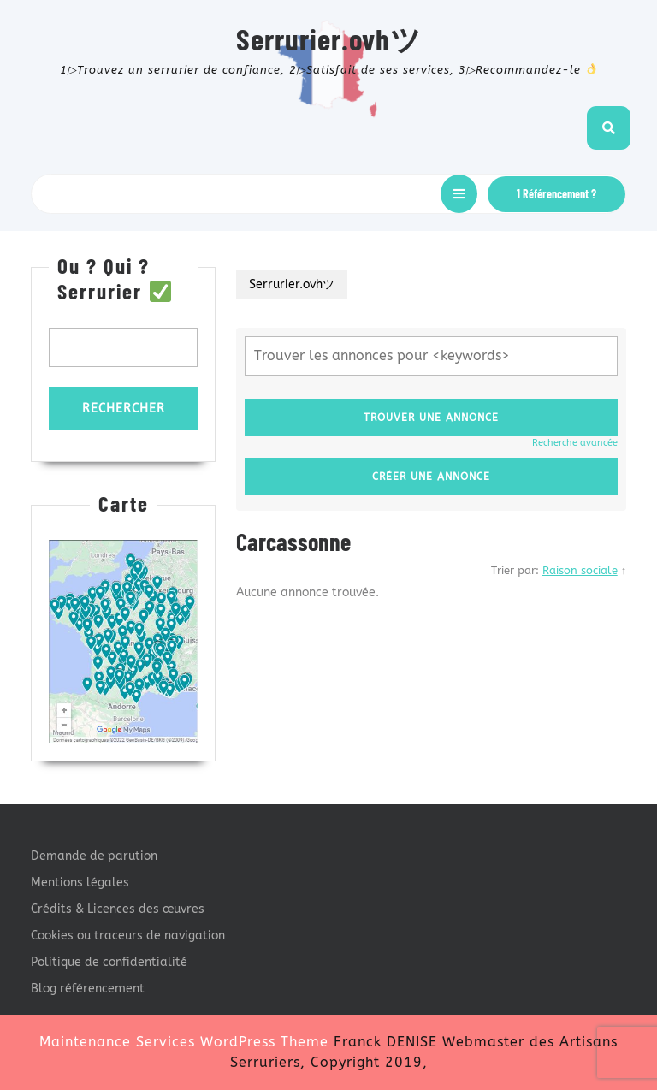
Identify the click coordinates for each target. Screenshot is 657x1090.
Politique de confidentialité (109, 962)
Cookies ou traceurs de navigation (128, 935)
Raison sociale (580, 570)
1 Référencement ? (556, 194)
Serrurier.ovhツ (329, 38)
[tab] (459, 194)
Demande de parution (94, 856)
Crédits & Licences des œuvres (117, 909)
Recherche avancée (575, 442)
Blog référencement (88, 988)
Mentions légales (80, 882)
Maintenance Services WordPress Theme (183, 1042)
